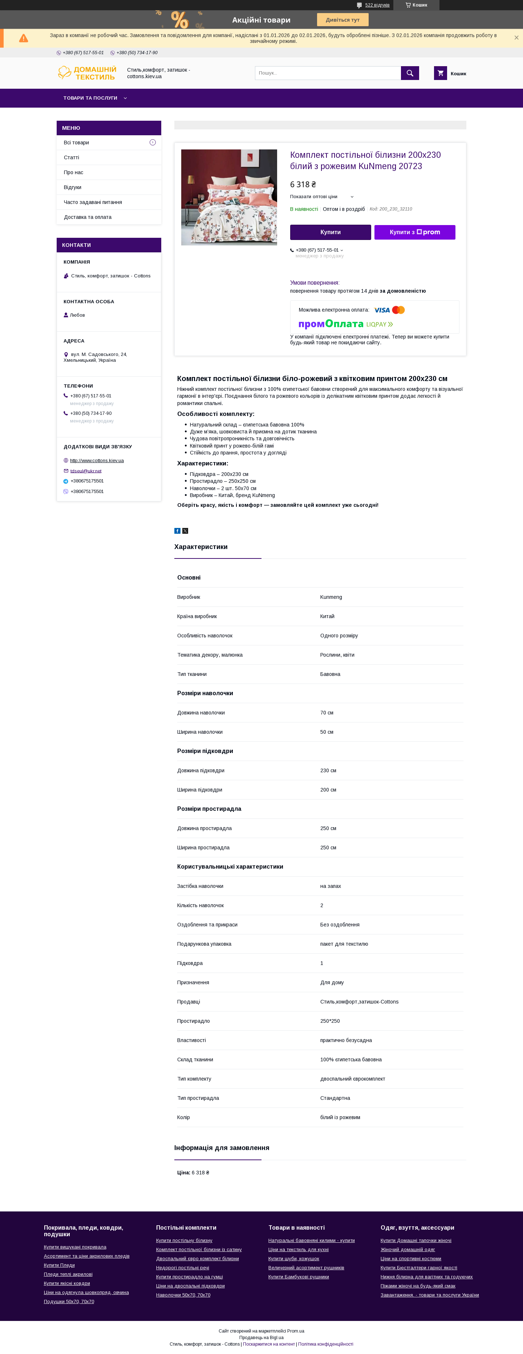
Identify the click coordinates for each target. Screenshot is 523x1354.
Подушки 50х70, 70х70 (69, 1301)
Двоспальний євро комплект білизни (197, 1258)
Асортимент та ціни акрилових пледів (87, 1256)
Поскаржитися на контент (269, 1344)
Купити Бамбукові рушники (298, 1276)
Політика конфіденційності (325, 1344)
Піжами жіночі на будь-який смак (418, 1286)
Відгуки (72, 187)
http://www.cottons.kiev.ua (97, 460)
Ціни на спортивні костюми (411, 1258)
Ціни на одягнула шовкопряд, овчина (86, 1292)
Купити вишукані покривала (75, 1247)
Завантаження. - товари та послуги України (430, 1295)
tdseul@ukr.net (85, 470)
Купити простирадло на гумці (189, 1276)
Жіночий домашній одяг (408, 1249)
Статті (71, 157)
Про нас (73, 172)
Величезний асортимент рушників (306, 1267)
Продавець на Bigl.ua (261, 1337)
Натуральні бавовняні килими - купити (311, 1240)
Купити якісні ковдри (67, 1283)
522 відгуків (377, 5)
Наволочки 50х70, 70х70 (183, 1295)
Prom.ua (295, 1331)
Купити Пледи (59, 1265)
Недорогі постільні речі (182, 1267)
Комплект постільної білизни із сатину (199, 1249)
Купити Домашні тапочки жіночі (416, 1240)
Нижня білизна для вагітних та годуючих (427, 1276)
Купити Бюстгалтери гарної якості (419, 1267)
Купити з (415, 232)
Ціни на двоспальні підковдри (190, 1286)
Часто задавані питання (93, 202)
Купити (331, 232)
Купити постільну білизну (184, 1240)
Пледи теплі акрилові (68, 1274)
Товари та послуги (90, 98)
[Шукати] (410, 73)
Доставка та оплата (88, 217)
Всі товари (76, 142)
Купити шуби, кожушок (293, 1258)
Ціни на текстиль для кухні (298, 1249)
